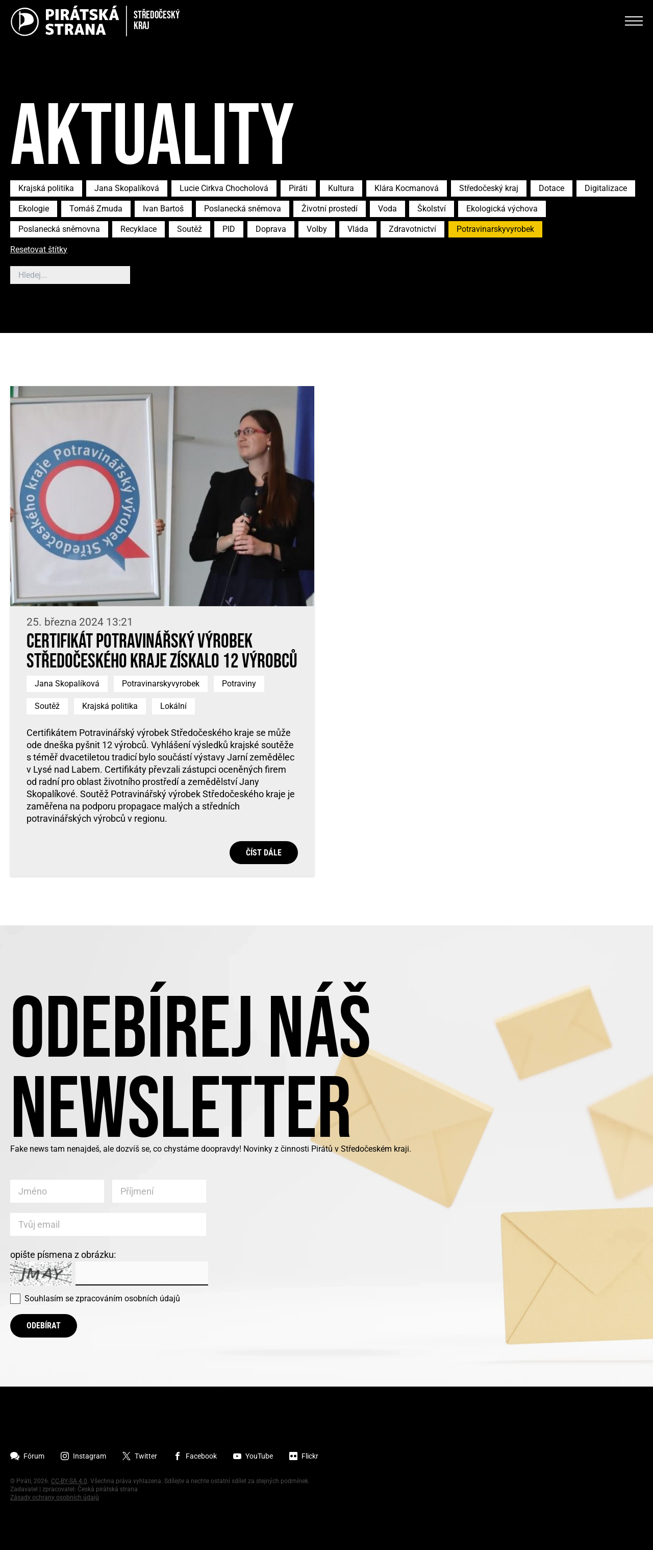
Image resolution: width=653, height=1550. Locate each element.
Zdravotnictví (412, 229)
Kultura (341, 188)
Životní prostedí (330, 208)
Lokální (173, 706)
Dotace (551, 188)
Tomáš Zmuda (95, 208)
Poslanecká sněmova (242, 208)
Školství (431, 208)
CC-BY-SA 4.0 (69, 1481)
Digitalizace (606, 188)
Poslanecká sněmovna (59, 229)
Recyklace (138, 229)
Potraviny (239, 683)
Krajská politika (46, 188)
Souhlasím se (102, 1298)
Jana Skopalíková (126, 188)
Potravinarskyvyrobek (495, 229)
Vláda (357, 229)
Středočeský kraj (488, 188)
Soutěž (189, 229)
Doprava (271, 229)
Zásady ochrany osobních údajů (54, 1497)
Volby (317, 229)
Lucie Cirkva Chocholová (224, 188)
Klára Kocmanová (406, 188)
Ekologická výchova (502, 208)
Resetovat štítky (38, 250)
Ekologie (33, 208)
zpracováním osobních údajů (128, 1298)
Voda (387, 208)
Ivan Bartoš (163, 208)
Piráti (298, 188)
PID (228, 229)
